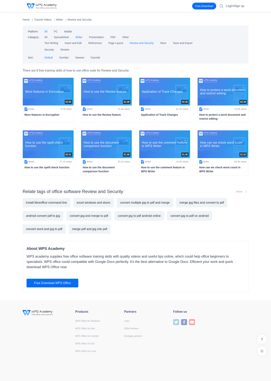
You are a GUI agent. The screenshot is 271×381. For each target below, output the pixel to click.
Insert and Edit (73, 43)
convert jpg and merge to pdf (89, 215)
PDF (113, 37)
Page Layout (115, 43)
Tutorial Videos (43, 19)
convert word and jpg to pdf (44, 229)
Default (48, 57)
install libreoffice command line (46, 202)
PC (56, 31)
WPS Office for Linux (85, 351)
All (45, 31)
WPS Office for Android (86, 336)
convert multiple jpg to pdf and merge (145, 202)
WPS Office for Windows (87, 321)
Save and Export (183, 43)
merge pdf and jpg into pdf (89, 229)
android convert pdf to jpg (43, 215)
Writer (59, 19)
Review (65, 49)
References (95, 43)
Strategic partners (133, 336)
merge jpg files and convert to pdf (202, 202)
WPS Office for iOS (84, 343)
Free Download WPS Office (52, 283)
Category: (33, 37)
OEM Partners (131, 328)
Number (64, 57)
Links (126, 321)
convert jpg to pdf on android (190, 215)
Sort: (30, 57)
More (163, 43)
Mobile (68, 31)
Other (125, 37)
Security (49, 49)
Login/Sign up (235, 6)
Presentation (96, 37)
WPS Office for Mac (85, 328)
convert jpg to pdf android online (139, 215)
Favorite (95, 57)
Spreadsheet (61, 37)
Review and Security (80, 19)
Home (26, 19)
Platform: (33, 31)
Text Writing (51, 43)
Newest (79, 57)
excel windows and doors (93, 202)
